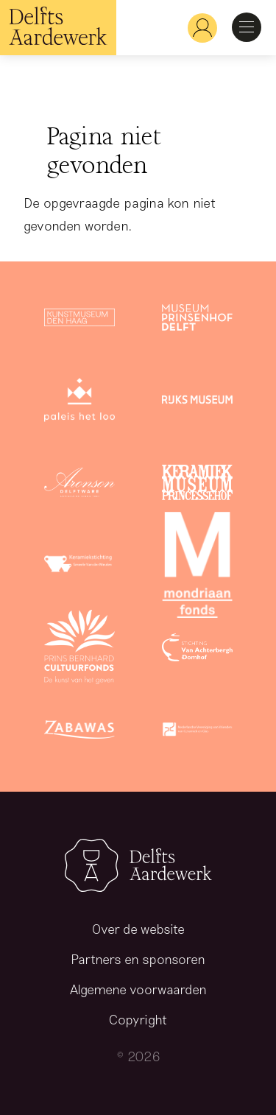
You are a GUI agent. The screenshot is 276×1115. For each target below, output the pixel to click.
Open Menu (246, 27)
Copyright (138, 1019)
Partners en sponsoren (138, 959)
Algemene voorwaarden (138, 989)
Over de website (138, 929)
